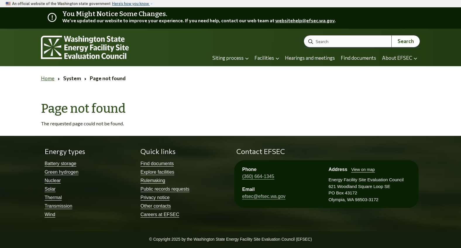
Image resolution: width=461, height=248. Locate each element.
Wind (50, 214)
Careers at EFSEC (159, 214)
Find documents (358, 58)
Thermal (53, 197)
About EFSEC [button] (399, 58)
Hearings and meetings (310, 58)
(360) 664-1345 (258, 176)
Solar (50, 189)
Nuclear (53, 180)
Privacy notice (155, 197)
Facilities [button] (266, 58)
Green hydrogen (62, 172)
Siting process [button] (230, 58)
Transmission (59, 205)
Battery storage (61, 163)
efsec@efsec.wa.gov (263, 196)
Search (406, 41)
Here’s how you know (131, 3)
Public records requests (164, 189)
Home (47, 78)
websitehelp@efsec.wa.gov (305, 20)
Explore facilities (157, 172)
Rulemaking (152, 180)
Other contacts (155, 205)
